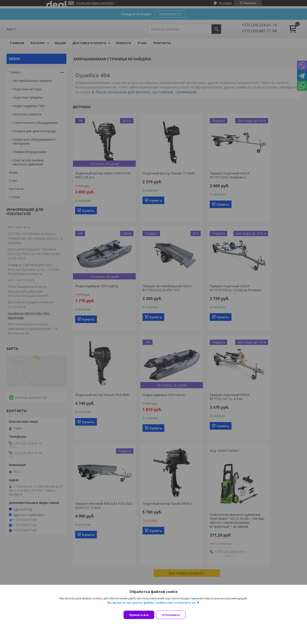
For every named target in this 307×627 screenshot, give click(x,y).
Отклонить (173, 615)
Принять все (139, 615)
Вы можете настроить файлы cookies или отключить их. (151, 605)
